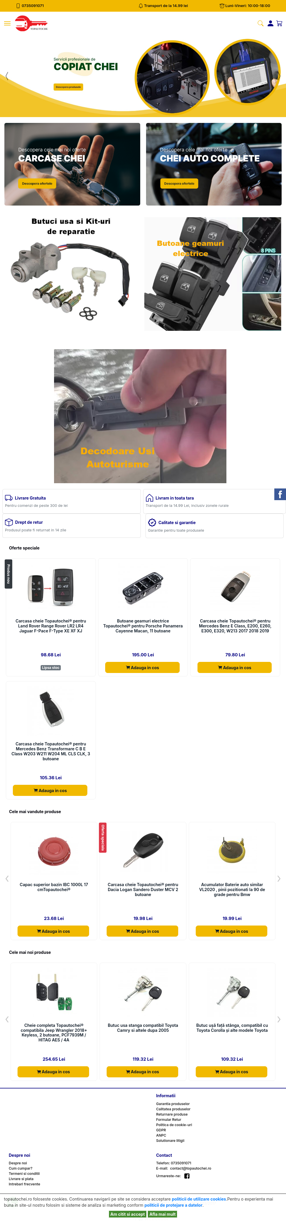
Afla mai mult (162, 1214)
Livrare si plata (21, 1179)
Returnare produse (172, 1114)
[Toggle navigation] (7, 23)
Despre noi (18, 1163)
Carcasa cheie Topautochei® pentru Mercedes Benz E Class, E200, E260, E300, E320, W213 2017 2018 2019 (235, 626)
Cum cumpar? (20, 1168)
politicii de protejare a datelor (173, 1205)
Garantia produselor (173, 1104)
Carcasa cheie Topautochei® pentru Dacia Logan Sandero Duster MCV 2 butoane (143, 889)
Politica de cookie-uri (174, 1125)
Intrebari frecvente (24, 1184)
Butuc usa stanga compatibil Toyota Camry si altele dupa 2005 (143, 1028)
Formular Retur (168, 1119)
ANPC (161, 1135)
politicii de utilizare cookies (199, 1198)
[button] (7, 76)
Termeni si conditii (24, 1173)
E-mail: (162, 1168)
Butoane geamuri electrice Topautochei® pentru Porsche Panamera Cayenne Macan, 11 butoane (143, 626)
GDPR (161, 1130)
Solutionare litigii (170, 1140)
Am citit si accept (127, 1214)
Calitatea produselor (173, 1109)
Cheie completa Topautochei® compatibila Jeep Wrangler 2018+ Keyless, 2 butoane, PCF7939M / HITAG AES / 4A (54, 1032)
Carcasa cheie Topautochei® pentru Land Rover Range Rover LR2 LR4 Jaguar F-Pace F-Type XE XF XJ (50, 626)
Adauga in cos (142, 667)
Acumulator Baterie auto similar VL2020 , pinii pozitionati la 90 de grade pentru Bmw (232, 889)
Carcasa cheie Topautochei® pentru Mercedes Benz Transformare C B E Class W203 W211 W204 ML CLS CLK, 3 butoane (50, 751)
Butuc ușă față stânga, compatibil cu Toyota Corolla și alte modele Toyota (232, 1028)
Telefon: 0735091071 (173, 1163)
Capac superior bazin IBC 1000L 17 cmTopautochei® (54, 887)
